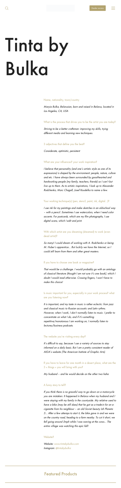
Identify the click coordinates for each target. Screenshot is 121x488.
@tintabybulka (63, 448)
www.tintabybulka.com (66, 444)
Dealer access (98, 8)
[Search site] (7, 8)
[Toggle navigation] (113, 8)
